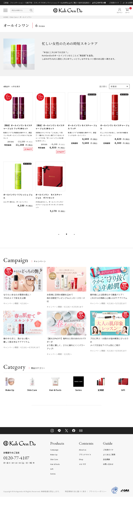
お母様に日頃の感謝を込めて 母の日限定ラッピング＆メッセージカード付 (66, 304)
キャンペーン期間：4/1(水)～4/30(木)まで (65, 313)
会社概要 (106, 472)
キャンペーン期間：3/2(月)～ (59, 360)
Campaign (54, 463)
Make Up (53, 468)
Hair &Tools (55, 477)
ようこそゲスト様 (99, 2)
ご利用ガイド (114, 2)
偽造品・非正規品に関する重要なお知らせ (66, 414)
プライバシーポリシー (98, 504)
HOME (5, 17)
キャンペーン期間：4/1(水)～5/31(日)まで (108, 309)
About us (82, 463)
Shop (81, 472)
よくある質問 (127, 2)
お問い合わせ (108, 477)
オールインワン (26, 17)
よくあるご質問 (109, 468)
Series (53, 487)
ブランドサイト (85, 468)
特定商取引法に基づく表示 (75, 504)
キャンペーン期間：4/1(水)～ (16, 309)
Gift (51, 482)
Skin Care (14, 17)
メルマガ (82, 477)
